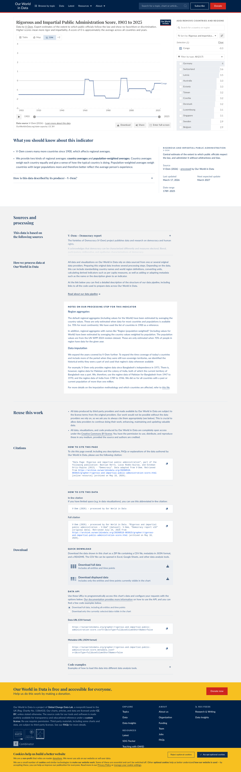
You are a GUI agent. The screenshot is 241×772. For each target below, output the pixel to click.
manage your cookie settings (127, 765)
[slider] (34, 116)
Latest (71, 6)
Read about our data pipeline (84, 294)
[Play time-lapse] (19, 116)
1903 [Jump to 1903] (27, 116)
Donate (218, 6)
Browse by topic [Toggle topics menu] (45, 6)
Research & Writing (205, 718)
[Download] (123, 125)
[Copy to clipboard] (163, 464)
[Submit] (185, 6)
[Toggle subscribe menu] (199, 6)
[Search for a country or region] (201, 27)
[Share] (140, 125)
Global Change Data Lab (60, 713)
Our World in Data (23, 6)
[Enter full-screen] (159, 125)
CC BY (52, 127)
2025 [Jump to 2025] (167, 116)
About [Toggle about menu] (100, 6)
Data (61, 6)
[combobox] (164, 6)
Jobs (161, 740)
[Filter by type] (201, 56)
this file (166, 387)
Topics (126, 718)
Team (161, 735)
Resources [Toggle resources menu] (85, 6)
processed (186, 169)
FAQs (66, 731)
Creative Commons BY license (96, 434)
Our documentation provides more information (108, 604)
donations (57, 758)
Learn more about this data (57, 123)
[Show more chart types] (59, 37)
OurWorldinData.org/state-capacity (31, 127)
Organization (165, 723)
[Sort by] (197, 35)
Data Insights (129, 729)
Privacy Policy (104, 765)
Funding (163, 729)
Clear (221, 42)
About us (163, 718)
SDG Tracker (129, 747)
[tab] (23, 37)
